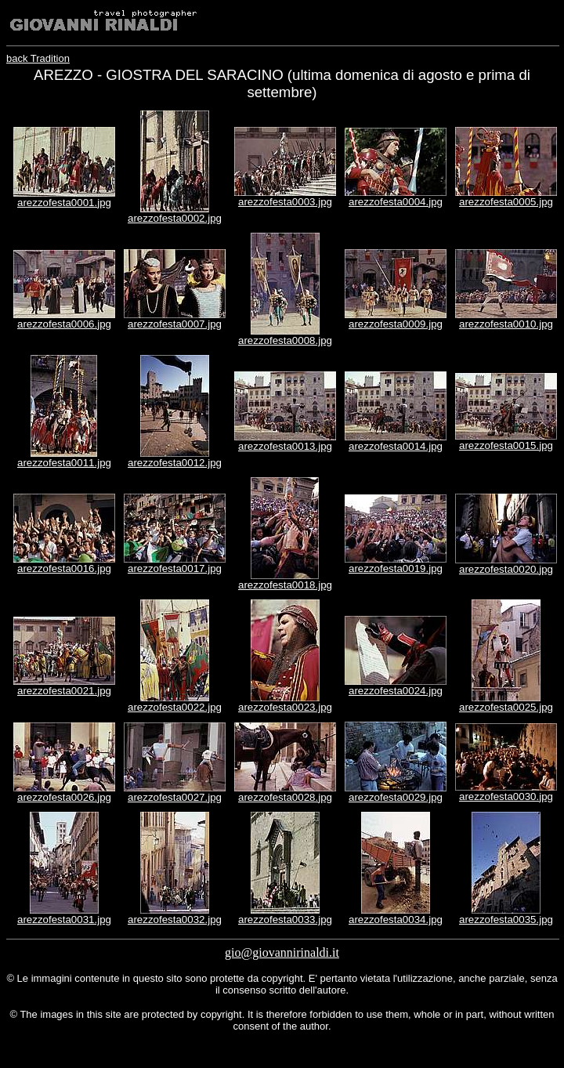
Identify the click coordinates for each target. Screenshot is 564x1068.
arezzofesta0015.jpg (506, 445)
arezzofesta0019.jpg (396, 568)
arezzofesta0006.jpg (64, 324)
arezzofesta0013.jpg (285, 446)
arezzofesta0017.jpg (175, 568)
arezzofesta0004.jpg (396, 202)
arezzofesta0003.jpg (285, 202)
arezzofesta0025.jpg (506, 707)
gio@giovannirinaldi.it (282, 952)
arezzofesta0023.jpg (285, 707)
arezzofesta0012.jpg (175, 463)
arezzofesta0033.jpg (285, 919)
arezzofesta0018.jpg (285, 585)
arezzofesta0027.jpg (175, 797)
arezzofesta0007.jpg (175, 324)
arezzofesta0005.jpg (506, 202)
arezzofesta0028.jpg (285, 797)
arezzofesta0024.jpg (396, 691)
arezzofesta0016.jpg (64, 568)
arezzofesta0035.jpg (506, 919)
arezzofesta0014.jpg (396, 446)
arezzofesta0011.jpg (64, 463)
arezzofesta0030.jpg (506, 796)
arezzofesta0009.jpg (396, 324)
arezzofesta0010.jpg (506, 324)
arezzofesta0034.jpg (396, 919)
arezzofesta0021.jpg (64, 691)
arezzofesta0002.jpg (175, 218)
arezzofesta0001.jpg (64, 202)
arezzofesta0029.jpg (396, 797)
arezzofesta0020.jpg (506, 569)
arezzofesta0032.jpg (175, 919)
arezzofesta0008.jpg (285, 340)
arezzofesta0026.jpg (64, 797)
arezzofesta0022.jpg (175, 707)
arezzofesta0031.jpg (64, 919)
